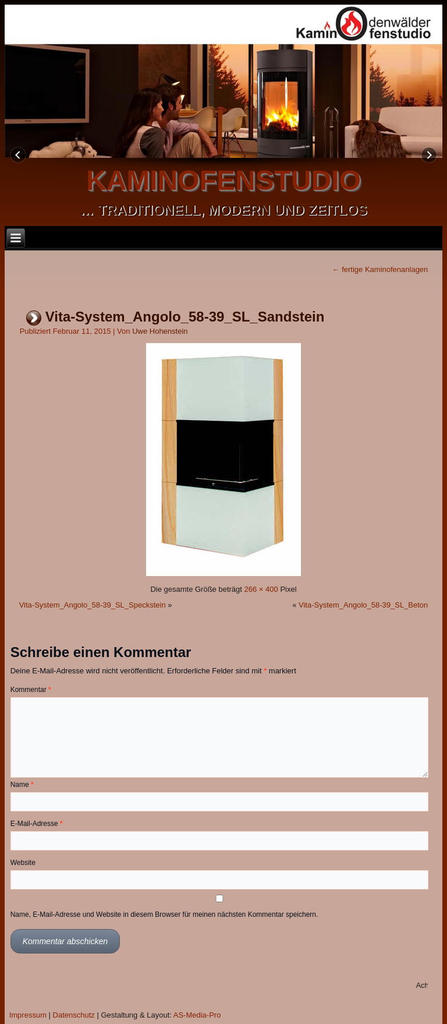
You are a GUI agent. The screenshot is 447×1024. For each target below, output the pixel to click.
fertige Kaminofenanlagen (380, 269)
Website (23, 863)
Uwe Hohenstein (159, 331)
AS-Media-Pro (197, 1015)
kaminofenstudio (223, 180)
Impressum (28, 1015)
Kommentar (30, 690)
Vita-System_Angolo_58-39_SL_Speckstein (92, 605)
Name (22, 785)
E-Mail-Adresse (36, 824)
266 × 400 (261, 589)
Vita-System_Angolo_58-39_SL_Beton (363, 605)
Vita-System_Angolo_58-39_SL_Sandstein (185, 316)
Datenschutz (74, 1015)
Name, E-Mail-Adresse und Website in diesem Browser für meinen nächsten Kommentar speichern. (164, 914)
